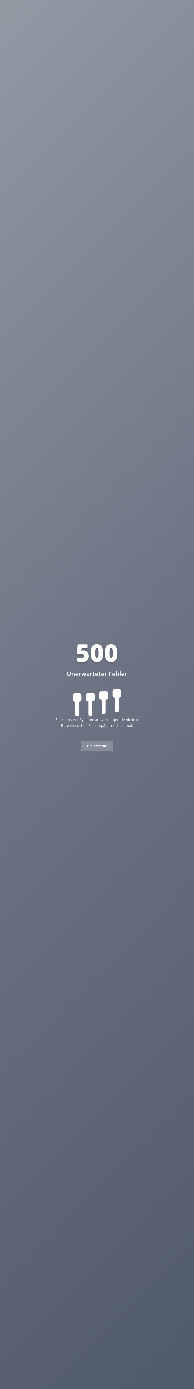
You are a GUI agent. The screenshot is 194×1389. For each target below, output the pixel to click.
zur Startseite (97, 746)
